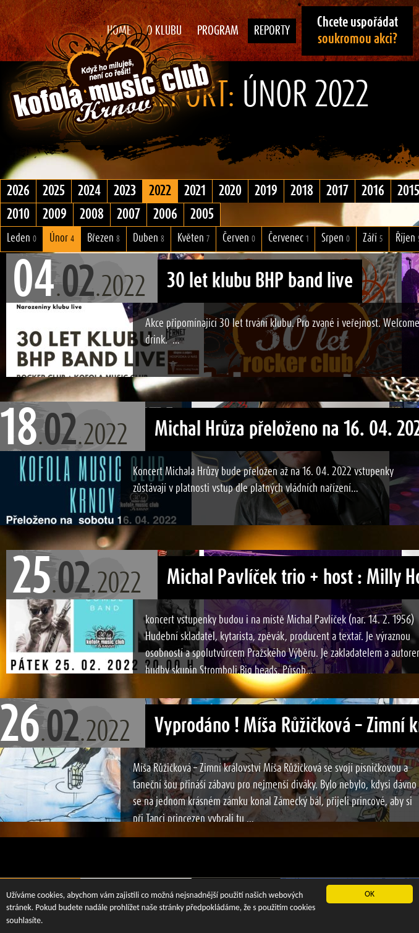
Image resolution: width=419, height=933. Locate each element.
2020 (230, 191)
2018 (301, 191)
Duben (148, 238)
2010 (18, 214)
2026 (18, 191)
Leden (21, 238)
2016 (373, 191)
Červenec (288, 238)
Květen (193, 238)
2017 (337, 191)
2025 (54, 191)
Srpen (335, 238)
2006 (165, 214)
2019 (266, 191)
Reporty (272, 30)
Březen (103, 238)
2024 (89, 191)
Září (373, 238)
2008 (92, 214)
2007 (128, 214)
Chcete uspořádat (357, 30)
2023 (125, 191)
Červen (238, 238)
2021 (195, 191)
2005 (202, 214)
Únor (61, 238)
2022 (160, 191)
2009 (55, 214)
